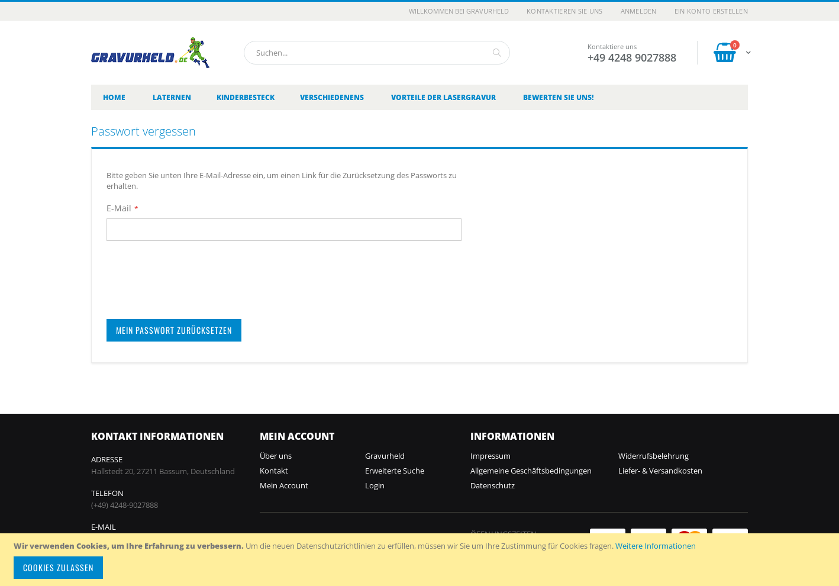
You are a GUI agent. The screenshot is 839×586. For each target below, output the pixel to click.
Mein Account (284, 485)
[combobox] (377, 53)
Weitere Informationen (655, 545)
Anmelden (639, 11)
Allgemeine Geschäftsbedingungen (531, 470)
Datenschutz (492, 485)
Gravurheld (385, 455)
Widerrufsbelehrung (653, 455)
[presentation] (196, 275)
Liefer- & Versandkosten (660, 470)
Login (375, 485)
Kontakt (274, 470)
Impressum (490, 455)
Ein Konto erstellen (711, 11)
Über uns (276, 455)
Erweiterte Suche (394, 470)
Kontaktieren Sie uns (565, 11)
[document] (421, 559)
